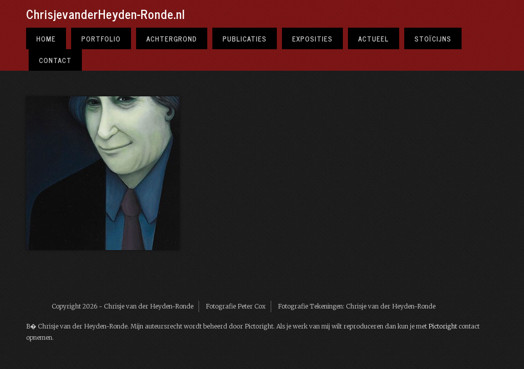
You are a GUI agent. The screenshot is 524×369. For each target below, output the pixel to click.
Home (46, 38)
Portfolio (101, 38)
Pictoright (442, 326)
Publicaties (245, 38)
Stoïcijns (432, 38)
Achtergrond (171, 38)
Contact (55, 60)
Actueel (373, 38)
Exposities (312, 38)
